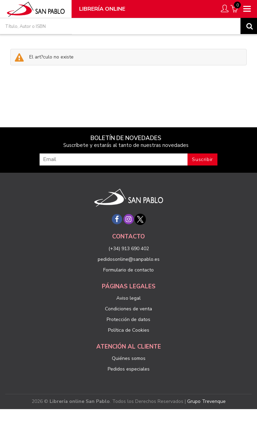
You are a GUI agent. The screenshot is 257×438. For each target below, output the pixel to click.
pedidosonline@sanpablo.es (129, 259)
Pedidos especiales (129, 369)
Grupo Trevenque (206, 401)
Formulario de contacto (128, 270)
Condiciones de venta (128, 309)
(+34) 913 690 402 (128, 248)
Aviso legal (128, 298)
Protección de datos (128, 319)
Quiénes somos (129, 358)
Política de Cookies (128, 330)
